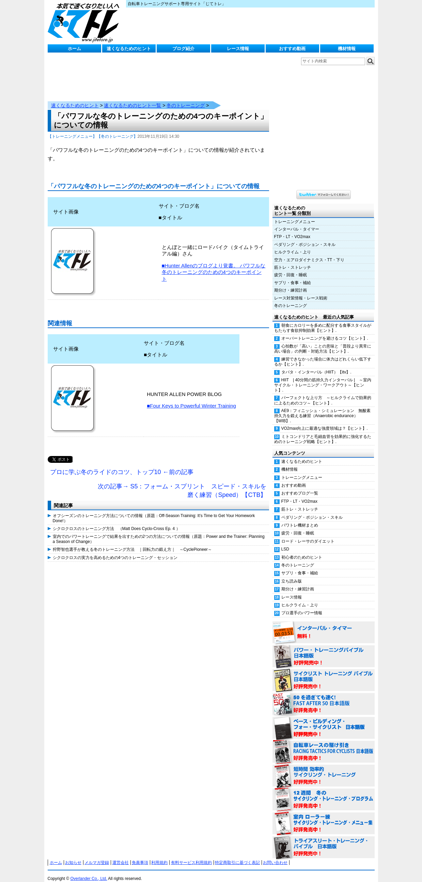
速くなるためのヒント (129, 48)
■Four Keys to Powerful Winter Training (191, 399)
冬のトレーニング (186, 98)
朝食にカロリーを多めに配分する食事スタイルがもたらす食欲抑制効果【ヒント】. (322, 321)
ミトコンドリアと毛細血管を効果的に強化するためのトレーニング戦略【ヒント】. (322, 432)
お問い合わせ (275, 855)
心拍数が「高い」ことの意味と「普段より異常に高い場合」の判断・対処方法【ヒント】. (322, 342)
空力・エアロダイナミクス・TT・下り (309, 253)
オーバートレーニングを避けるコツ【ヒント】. (324, 331)
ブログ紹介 (183, 48)
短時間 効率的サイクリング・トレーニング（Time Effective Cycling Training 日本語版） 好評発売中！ (323, 769)
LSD (285, 542)
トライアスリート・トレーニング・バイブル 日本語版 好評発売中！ (323, 841)
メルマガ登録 (96, 855)
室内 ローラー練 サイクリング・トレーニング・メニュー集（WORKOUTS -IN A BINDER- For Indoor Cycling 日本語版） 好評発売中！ (323, 817)
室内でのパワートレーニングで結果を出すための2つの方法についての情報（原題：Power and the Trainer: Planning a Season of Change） (159, 532)
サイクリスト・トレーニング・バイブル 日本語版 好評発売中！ (323, 674)
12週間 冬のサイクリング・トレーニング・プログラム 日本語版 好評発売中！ (323, 793)
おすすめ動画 (292, 48)
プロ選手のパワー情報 (301, 606)
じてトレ (85, 22)
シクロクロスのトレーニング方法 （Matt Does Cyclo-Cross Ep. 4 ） (116, 521)
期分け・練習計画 (290, 283)
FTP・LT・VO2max (292, 229)
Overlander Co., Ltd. (88, 871)
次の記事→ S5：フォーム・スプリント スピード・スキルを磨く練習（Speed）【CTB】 (182, 484)
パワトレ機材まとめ (299, 518)
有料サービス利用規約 (191, 855)
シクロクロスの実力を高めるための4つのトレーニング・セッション (115, 550)
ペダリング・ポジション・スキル (304, 237)
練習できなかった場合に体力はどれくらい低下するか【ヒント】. (322, 355)
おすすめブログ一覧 (299, 486)
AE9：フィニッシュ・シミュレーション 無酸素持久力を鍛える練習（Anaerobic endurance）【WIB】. (322, 408)
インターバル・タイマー (296, 222)
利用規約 (159, 855)
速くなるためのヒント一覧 (132, 98)
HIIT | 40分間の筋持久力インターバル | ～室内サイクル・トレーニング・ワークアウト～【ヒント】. (323, 378)
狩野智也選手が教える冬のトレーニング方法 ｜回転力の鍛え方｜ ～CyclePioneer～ (132, 542)
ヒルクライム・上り (292, 245)
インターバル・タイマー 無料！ (323, 626)
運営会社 (120, 855)
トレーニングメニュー (294, 214)
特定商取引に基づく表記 (237, 855)
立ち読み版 (291, 574)
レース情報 (238, 48)
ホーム (74, 48)
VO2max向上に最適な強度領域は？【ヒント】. (324, 421)
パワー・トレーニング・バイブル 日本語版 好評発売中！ (323, 650)
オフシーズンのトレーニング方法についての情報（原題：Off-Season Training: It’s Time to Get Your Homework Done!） (154, 511)
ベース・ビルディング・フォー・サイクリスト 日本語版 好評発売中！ (323, 721)
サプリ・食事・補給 (292, 276)
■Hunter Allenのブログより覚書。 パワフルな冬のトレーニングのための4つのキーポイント (214, 265)
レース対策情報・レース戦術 (300, 291)
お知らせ (73, 855)
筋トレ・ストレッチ (292, 260)
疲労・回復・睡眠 (290, 268)
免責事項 (140, 855)
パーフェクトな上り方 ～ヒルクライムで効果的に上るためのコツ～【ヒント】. (322, 393)
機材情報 (347, 48)
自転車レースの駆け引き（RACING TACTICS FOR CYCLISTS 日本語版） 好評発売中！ (323, 745)
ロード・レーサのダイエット (307, 534)
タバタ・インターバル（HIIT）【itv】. (316, 365)
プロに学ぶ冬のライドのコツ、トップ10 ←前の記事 (121, 465)
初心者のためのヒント (301, 550)
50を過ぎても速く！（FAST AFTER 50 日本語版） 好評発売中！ (323, 697)
